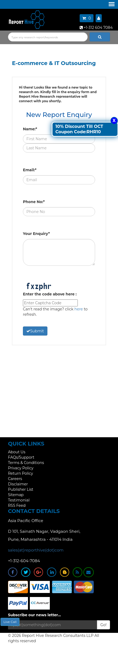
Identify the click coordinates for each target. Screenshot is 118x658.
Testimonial (19, 500)
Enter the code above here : (49, 294)
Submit (35, 331)
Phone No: (34, 201)
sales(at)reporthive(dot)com (36, 550)
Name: (30, 129)
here (78, 309)
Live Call (10, 622)
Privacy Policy (20, 468)
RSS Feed (17, 505)
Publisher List (20, 489)
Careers (15, 478)
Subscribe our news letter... (34, 615)
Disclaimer (18, 484)
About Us (16, 452)
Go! (103, 624)
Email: (29, 170)
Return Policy (20, 473)
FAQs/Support (21, 457)
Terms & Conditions (26, 462)
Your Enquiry (36, 233)
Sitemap (16, 494)
